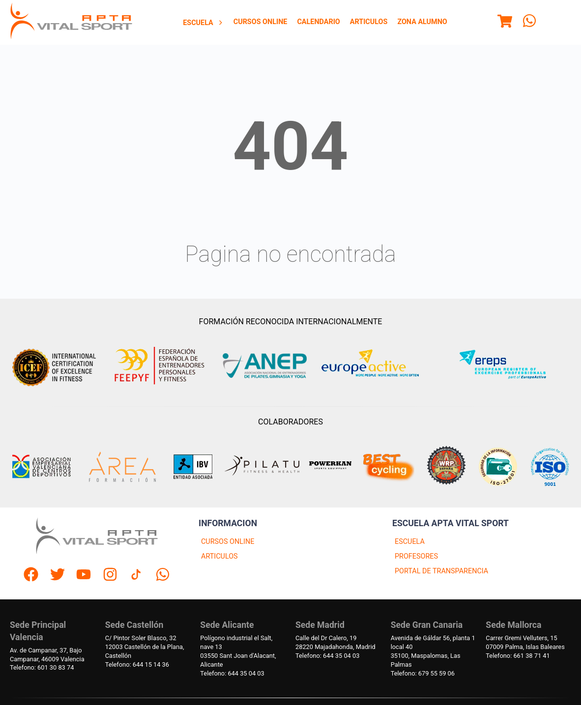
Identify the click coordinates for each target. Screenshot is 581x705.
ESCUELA (410, 541)
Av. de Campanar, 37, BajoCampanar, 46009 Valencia (47, 655)
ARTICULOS (219, 556)
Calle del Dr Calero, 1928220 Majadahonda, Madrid (335, 642)
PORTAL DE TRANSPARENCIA (441, 571)
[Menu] (504, 22)
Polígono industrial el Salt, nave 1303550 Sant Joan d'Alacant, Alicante (238, 651)
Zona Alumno (422, 22)
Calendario (318, 22)
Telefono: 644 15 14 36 (137, 664)
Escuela (203, 23)
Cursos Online (260, 22)
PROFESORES (416, 556)
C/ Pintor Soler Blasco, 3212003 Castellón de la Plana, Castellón (144, 646)
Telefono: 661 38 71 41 (518, 655)
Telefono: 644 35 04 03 (232, 673)
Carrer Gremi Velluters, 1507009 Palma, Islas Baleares (525, 642)
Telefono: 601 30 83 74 (42, 667)
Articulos (369, 22)
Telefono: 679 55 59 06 (423, 673)
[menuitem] (203, 22)
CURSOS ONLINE (227, 541)
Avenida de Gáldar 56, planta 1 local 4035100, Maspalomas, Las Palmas (433, 651)
